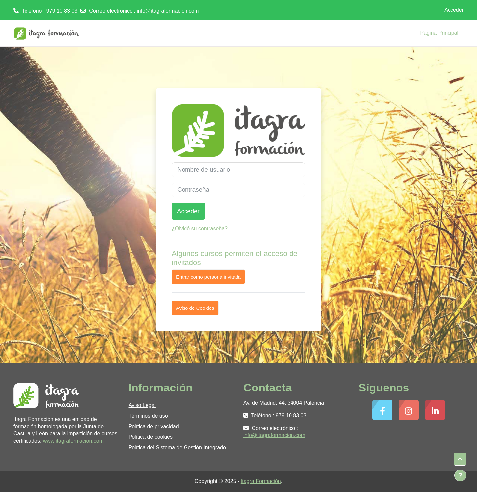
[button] (460, 459)
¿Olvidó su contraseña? (200, 228)
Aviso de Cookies (195, 308)
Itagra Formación (261, 481)
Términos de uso (148, 416)
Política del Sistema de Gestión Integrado (177, 447)
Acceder (454, 10)
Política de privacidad (154, 426)
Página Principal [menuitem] (439, 33)
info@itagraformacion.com (168, 11)
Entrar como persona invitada (208, 277)
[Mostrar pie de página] (460, 475)
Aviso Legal (142, 405)
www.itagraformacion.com (73, 441)
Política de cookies (151, 437)
